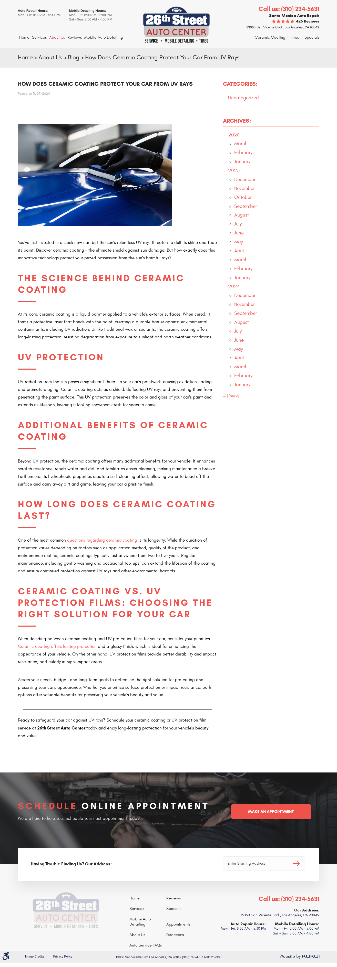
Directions (175, 934)
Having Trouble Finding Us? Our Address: (71, 864)
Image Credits (34, 956)
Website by (299, 956)
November (244, 188)
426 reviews (307, 21)
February (243, 152)
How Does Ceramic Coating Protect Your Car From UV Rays (162, 57)
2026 (234, 135)
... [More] (231, 395)
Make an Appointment (271, 811)
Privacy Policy (63, 956)
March (241, 143)
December (245, 179)
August (241, 215)
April (239, 251)
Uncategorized (243, 98)
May (238, 242)
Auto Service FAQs (145, 945)
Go (296, 863)
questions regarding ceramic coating (102, 540)
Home (24, 37)
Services (39, 37)
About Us (57, 37)
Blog (73, 57)
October (243, 197)
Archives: (237, 120)
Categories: (240, 83)
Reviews (74, 37)
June (239, 233)
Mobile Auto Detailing (103, 37)
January (242, 161)
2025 (234, 170)
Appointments (178, 924)
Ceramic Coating (270, 37)
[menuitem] (24, 37)
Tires (295, 37)
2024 (234, 286)
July (238, 224)
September (245, 206)
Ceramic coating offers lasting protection (57, 646)
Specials (311, 37)
